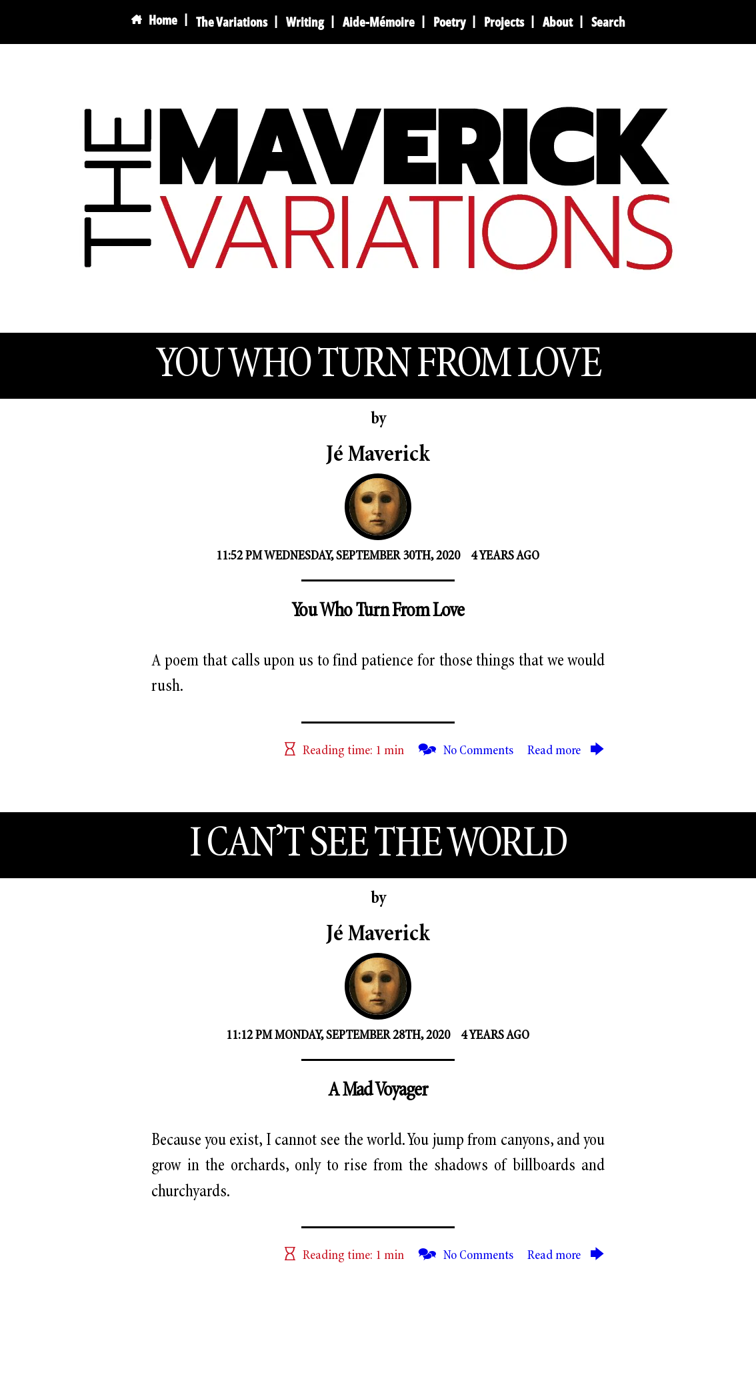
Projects (504, 21)
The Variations (231, 21)
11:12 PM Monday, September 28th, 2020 (338, 1035)
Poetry (449, 21)
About (558, 21)
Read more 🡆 (566, 751)
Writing (305, 21)
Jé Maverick (378, 455)
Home (154, 20)
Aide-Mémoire (379, 21)
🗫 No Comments (465, 751)
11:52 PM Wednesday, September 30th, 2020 (338, 556)
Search (608, 21)
